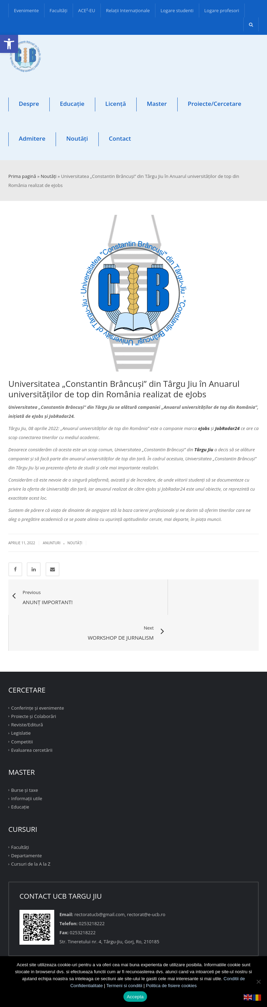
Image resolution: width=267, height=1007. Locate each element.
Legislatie (21, 698)
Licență (115, 104)
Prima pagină (22, 176)
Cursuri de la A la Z (30, 829)
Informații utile (26, 763)
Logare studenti (177, 10)
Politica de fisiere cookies (171, 985)
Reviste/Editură (27, 689)
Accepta (135, 996)
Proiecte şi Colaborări (33, 681)
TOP (133, 939)
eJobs (204, 428)
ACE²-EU (86, 10)
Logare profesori (221, 10)
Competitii (22, 706)
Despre (29, 104)
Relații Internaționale (128, 10)
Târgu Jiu (203, 449)
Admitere (32, 138)
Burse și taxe (24, 755)
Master (157, 104)
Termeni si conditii (124, 985)
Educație (72, 104)
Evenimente (26, 10)
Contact (120, 138)
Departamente (26, 820)
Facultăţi (58, 10)
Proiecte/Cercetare (214, 104)
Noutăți (77, 138)
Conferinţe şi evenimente (37, 673)
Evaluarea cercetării (31, 715)
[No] (258, 981)
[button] (9, 44)
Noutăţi (74, 542)
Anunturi (51, 542)
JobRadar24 (227, 428)
